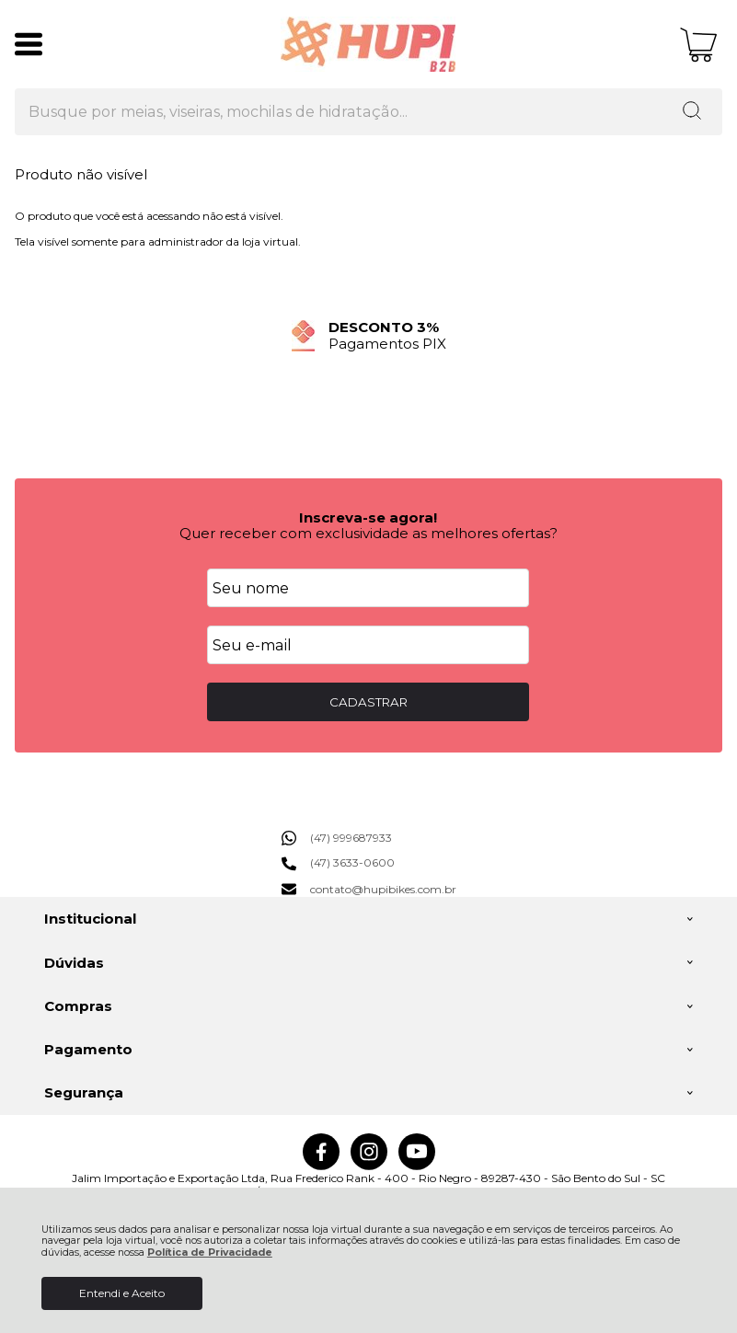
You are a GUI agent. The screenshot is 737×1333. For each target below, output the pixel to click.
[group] (368, 335)
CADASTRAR (368, 702)
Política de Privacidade (209, 1252)
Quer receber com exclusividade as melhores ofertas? (368, 533)
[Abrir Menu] (28, 44)
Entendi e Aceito (122, 1293)
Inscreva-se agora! (368, 517)
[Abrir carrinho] (698, 44)
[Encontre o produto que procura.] (692, 112)
